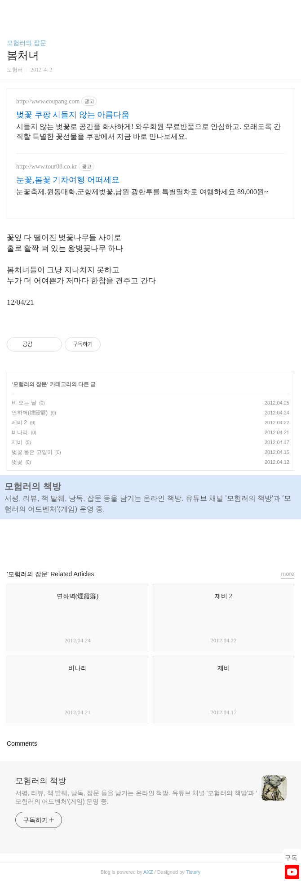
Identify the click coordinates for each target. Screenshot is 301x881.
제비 (17, 442)
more (287, 573)
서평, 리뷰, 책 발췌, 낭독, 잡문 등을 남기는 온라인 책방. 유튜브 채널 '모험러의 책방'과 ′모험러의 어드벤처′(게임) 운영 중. (136, 797)
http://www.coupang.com (48, 101)
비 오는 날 (24, 403)
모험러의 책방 (40, 780)
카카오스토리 (150, 540)
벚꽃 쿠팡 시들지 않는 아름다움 (72, 114)
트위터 (171, 540)
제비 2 (19, 422)
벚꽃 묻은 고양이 (32, 452)
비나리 (20, 432)
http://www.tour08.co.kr (46, 166)
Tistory (193, 872)
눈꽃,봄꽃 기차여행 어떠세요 (68, 179)
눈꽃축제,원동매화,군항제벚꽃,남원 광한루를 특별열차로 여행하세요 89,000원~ (142, 192)
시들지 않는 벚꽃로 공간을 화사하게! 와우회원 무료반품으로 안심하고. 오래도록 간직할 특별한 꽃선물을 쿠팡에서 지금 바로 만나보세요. (148, 131)
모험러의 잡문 (26, 42)
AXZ (148, 872)
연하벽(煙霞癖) (30, 412)
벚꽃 (17, 462)
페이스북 (130, 540)
